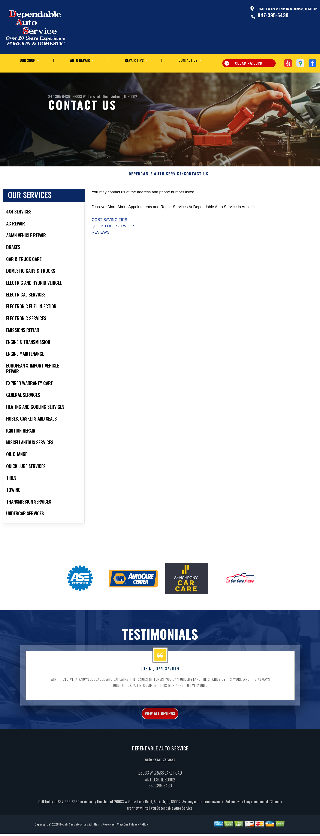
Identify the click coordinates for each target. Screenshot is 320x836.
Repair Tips (134, 60)
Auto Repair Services (160, 782)
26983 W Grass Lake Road (91, 96)
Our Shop (27, 60)
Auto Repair (80, 60)
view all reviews (160, 735)
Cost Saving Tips (109, 240)
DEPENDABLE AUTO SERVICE (155, 195)
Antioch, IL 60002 (124, 96)
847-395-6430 (273, 15)
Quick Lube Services (114, 247)
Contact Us (187, 60)
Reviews (100, 253)
